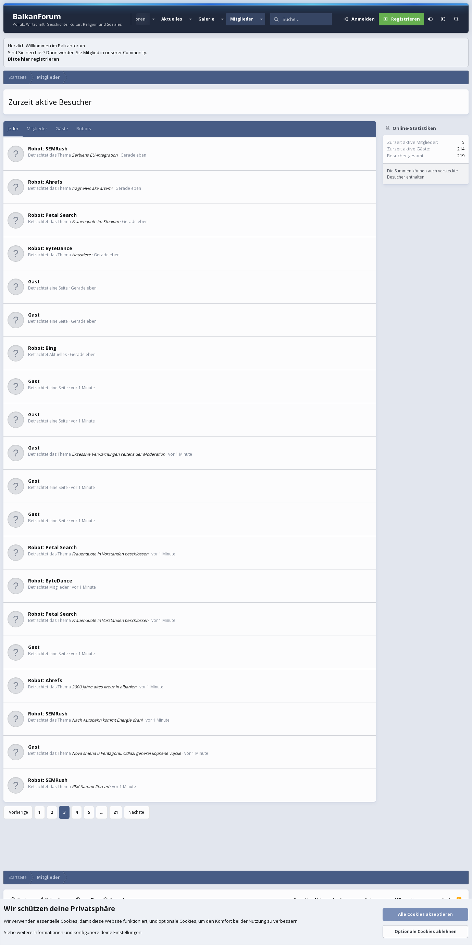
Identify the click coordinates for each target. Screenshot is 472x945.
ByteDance (59, 248)
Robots (83, 128)
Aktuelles (171, 19)
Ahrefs (54, 182)
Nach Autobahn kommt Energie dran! (107, 720)
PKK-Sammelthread (90, 786)
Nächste (136, 812)
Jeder (13, 128)
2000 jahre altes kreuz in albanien (104, 687)
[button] (153, 19)
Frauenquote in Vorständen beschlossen (110, 554)
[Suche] (307, 19)
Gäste (61, 128)
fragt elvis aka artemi (92, 188)
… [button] (101, 812)
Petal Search (61, 215)
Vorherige (18, 812)
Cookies (69, 921)
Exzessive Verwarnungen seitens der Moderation (118, 454)
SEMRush (56, 148)
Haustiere (81, 255)
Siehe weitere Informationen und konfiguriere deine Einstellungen (72, 932)
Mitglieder (241, 19)
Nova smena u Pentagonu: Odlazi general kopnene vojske (126, 753)
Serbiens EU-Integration (94, 155)
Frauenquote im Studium (95, 221)
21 (115, 812)
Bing (51, 348)
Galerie (206, 19)
